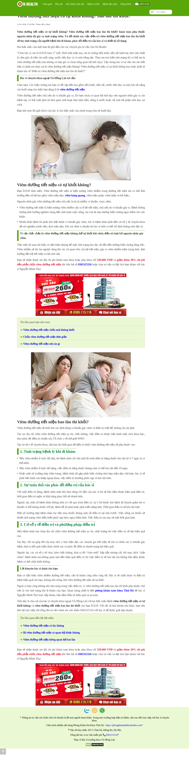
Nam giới (47, 4)
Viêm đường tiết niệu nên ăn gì (41, 343)
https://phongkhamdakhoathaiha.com (124, 725)
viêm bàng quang (75, 195)
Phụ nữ (59, 4)
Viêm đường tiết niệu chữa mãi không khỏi (48, 329)
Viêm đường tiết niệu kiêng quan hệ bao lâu (49, 639)
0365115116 (85, 264)
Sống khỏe (125, 4)
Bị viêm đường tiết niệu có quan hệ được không (51, 632)
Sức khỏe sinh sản (75, 4)
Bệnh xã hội (93, 4)
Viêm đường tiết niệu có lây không (43, 625)
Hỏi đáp (145, 4)
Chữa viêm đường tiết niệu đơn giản (45, 336)
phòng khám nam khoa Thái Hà (114, 590)
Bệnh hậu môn (110, 4)
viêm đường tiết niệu (72, 89)
